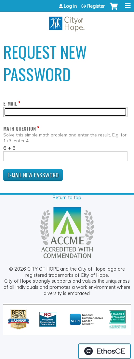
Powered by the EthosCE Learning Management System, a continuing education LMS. (104, 351)
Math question (19, 128)
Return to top (67, 197)
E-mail (10, 103)
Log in (70, 6)
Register (96, 6)
